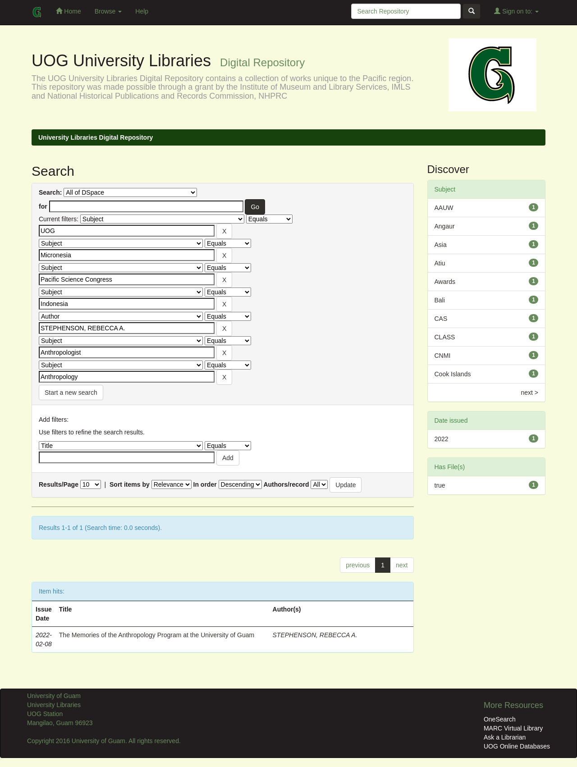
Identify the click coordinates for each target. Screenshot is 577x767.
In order (205, 484)
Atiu (440, 263)
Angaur (445, 226)
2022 (442, 439)
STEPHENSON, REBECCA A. (315, 635)
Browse (108, 11)
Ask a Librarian (505, 737)
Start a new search (71, 392)
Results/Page (58, 484)
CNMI (443, 355)
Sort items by (130, 484)
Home (68, 11)
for (43, 206)
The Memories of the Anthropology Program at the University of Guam (156, 635)
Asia (441, 244)
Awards (445, 281)
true (440, 485)
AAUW (444, 207)
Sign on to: (516, 11)
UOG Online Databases (517, 746)
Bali (440, 300)
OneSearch (500, 719)
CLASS (445, 337)
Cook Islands (453, 374)
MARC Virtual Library (513, 728)
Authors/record (286, 484)
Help (141, 11)
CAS (441, 318)
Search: (50, 192)
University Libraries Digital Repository (95, 137)
